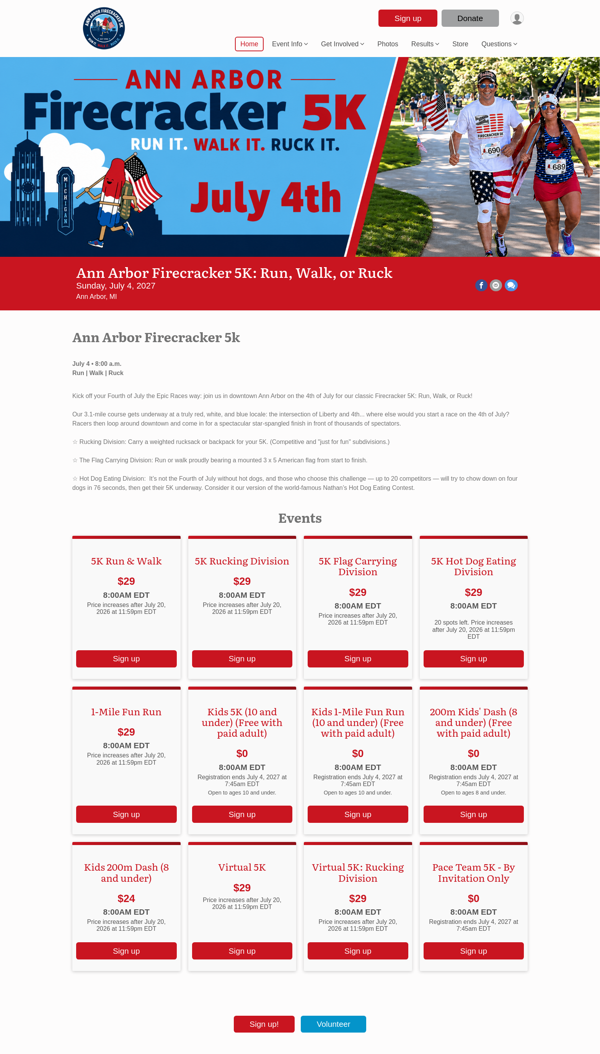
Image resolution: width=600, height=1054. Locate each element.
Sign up (407, 18)
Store (460, 44)
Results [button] (422, 44)
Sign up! (264, 1024)
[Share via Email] (496, 285)
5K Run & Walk (126, 560)
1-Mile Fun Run (126, 711)
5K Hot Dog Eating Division (473, 565)
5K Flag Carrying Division (358, 565)
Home (249, 44)
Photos (387, 44)
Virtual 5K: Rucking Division (358, 872)
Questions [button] (496, 44)
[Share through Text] (511, 285)
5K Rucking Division (242, 560)
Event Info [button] (287, 44)
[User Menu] (517, 18)
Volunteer (334, 1024)
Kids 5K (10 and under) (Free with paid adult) (242, 722)
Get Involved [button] (340, 44)
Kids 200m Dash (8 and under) (126, 872)
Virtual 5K (242, 866)
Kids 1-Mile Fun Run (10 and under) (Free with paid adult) (357, 722)
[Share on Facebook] (482, 285)
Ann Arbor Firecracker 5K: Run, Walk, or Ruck (234, 271)
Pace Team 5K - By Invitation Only (473, 872)
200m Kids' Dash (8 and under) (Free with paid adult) (473, 722)
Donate (469, 18)
